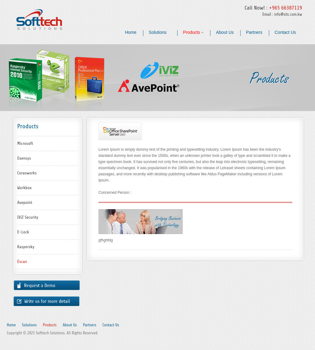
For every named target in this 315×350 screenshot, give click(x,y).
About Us (225, 32)
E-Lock (23, 232)
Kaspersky (25, 247)
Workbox (24, 187)
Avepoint (24, 202)
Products (193, 32)
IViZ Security (27, 217)
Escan (22, 261)
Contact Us (285, 32)
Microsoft (25, 143)
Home (130, 32)
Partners (254, 32)
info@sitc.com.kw (288, 14)
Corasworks (27, 173)
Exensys (24, 158)
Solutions (160, 32)
